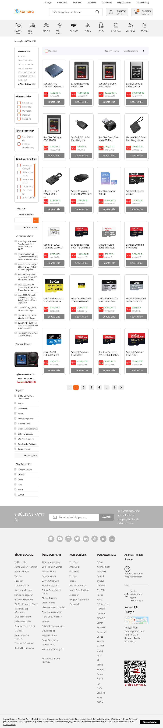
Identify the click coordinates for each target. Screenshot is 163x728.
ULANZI (100, 646)
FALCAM (101, 590)
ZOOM (100, 702)
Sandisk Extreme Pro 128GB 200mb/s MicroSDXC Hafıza (135, 354)
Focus (100, 594)
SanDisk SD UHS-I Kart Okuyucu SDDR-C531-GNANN (80, 139)
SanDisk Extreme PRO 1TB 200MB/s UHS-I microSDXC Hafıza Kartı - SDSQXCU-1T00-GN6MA (80, 246)
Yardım (18, 576)
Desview (101, 585)
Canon (100, 674)
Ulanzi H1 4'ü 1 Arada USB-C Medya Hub (52, 193)
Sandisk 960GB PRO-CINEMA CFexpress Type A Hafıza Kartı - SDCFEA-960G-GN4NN (135, 85)
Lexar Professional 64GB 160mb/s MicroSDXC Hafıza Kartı (136, 300)
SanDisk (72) (27, 102)
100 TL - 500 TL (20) (27, 179)
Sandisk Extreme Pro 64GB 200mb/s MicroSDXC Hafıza (109, 354)
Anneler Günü (49, 571)
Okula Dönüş (48, 630)
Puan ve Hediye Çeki (24, 626)
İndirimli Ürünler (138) (28, 144)
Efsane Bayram (49, 598)
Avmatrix (101, 571)
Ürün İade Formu (23, 616)
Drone (72, 580)
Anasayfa (48, 2)
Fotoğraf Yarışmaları (52, 612)
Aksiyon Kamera (77, 585)
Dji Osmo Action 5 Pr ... (26, 374)
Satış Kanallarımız (124, 2)
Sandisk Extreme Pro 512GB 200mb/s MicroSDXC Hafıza (135, 246)
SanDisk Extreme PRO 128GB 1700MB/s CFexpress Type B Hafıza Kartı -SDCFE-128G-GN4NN (53, 139)
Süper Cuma (48, 644)
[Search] (76, 12)
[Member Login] (117, 12)
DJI (98, 683)
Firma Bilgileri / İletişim (25, 566)
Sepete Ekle (54, 101)
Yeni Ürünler (107, 2)
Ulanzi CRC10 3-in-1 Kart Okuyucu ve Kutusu (136, 139)
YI (98, 660)
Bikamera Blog (143, 2)
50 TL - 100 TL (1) (28, 197)
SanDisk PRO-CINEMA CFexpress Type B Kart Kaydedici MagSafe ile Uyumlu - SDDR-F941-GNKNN (54, 85)
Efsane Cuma (48, 602)
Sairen (100, 622)
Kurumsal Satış (21, 585)
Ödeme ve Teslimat (24, 643)
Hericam (101, 608)
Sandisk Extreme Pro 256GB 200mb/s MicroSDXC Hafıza (80, 354)
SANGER (101, 627)
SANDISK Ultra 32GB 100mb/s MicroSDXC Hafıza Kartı (108, 246)
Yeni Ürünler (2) (27, 137)
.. (107, 387)
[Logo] (24, 10)
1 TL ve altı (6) (28, 186)
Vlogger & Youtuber (79, 599)
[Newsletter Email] (74, 517)
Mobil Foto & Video (78, 590)
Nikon (100, 678)
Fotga (100, 599)
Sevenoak (101, 632)
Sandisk (101, 692)
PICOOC (101, 618)
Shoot (100, 636)
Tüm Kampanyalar (51, 562)
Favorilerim (91, 2)
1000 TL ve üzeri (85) (27, 165)
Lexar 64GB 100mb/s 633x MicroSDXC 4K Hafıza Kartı (51, 354)
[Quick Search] (22, 220)
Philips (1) (26, 119)
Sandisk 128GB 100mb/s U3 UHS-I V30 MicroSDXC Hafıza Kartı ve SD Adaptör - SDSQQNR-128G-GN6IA (53, 246)
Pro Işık (73, 576)
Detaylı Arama (30, 227)
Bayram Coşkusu (50, 580)
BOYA (100, 562)
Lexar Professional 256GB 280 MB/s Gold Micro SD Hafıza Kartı (53, 300)
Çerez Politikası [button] (10, 724)
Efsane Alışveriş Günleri (53, 607)
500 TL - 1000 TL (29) (28, 172)
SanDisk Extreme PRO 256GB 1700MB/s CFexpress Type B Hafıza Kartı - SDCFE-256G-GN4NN (108, 85)
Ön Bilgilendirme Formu (26, 604)
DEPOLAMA (30, 41)
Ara (35, 220)
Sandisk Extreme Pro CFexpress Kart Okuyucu (81, 193)
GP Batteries (103, 604)
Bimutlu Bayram (50, 585)
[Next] (38, 366)
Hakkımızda (20, 562)
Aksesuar (73, 594)
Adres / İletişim (21, 571)
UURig (100, 650)
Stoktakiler (52, 51)
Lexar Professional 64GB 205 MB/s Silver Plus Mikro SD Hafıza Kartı (108, 300)
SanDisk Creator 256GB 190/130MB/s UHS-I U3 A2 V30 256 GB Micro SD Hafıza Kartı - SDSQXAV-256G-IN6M (109, 193)
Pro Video (74, 571)
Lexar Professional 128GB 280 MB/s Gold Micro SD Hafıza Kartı (81, 300)
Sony (99, 697)
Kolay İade (77, 2)
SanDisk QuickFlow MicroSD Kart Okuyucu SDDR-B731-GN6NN (109, 139)
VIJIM (99, 655)
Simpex (100, 641)
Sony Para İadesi (50, 640)
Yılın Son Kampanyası (52, 649)
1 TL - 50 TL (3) (27, 190)
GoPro (100, 688)
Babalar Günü (49, 576)
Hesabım (18, 580)
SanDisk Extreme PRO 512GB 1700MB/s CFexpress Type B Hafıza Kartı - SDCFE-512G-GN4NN (80, 85)
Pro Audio (74, 566)
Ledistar (101, 613)
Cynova (100, 580)
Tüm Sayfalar (31, 456)
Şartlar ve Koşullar (23, 594)
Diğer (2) (26, 115)
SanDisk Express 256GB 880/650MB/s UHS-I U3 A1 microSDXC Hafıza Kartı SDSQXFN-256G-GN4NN (136, 193)
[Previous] (15, 366)
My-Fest (46, 621)
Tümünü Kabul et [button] (150, 722)
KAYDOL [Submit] (106, 517)
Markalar (18, 630)
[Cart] (142, 12)
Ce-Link (100, 576)
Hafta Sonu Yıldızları (52, 616)
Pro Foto (73, 562)
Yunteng (101, 669)
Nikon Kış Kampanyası (53, 626)
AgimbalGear (103, 566)
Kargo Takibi (62, 2)
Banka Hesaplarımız (24, 648)
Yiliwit (100, 664)
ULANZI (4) (26, 111)
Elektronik (74, 604)
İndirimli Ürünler (22, 621)
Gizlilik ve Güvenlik (23, 599)
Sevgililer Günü (49, 635)
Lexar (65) (26, 106)
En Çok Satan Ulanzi (52, 566)
